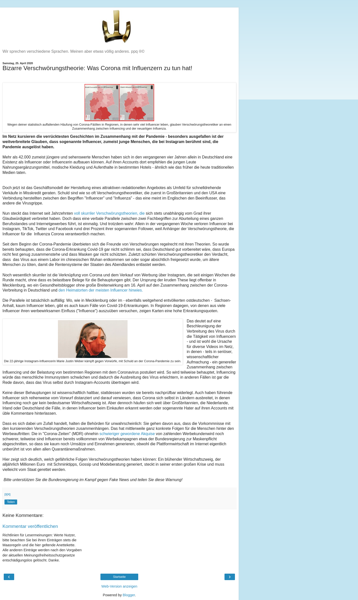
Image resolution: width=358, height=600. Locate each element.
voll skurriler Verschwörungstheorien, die (109, 213)
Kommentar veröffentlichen (30, 526)
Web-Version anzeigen (119, 586)
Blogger (129, 595)
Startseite (119, 577)
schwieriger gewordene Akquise (127, 434)
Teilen (11, 502)
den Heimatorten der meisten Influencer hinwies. (100, 290)
